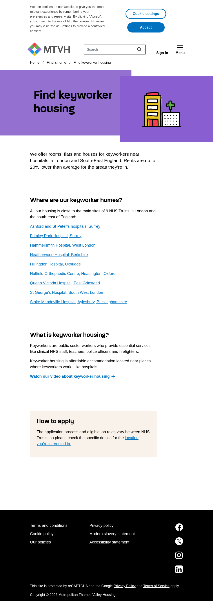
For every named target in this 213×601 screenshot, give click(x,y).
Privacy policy (101, 525)
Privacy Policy (125, 586)
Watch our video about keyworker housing (70, 376)
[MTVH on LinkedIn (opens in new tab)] (166, 572)
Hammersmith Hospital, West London (63, 245)
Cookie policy (42, 534)
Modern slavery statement (112, 534)
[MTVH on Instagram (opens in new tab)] (166, 558)
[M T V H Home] (50, 49)
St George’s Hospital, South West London (66, 292)
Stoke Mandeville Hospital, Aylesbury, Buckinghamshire (78, 302)
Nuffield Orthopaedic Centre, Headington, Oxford (73, 273)
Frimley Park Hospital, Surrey (56, 236)
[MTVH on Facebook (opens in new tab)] (166, 530)
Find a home (56, 62)
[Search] (115, 49)
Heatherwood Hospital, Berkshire (59, 255)
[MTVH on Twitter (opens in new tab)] (166, 544)
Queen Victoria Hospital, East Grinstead (65, 283)
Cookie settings (146, 14)
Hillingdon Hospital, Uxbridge (55, 264)
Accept (152, 27)
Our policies (40, 542)
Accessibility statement (109, 542)
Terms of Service (156, 586)
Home (35, 62)
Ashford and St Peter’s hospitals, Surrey (65, 226)
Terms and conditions (48, 525)
